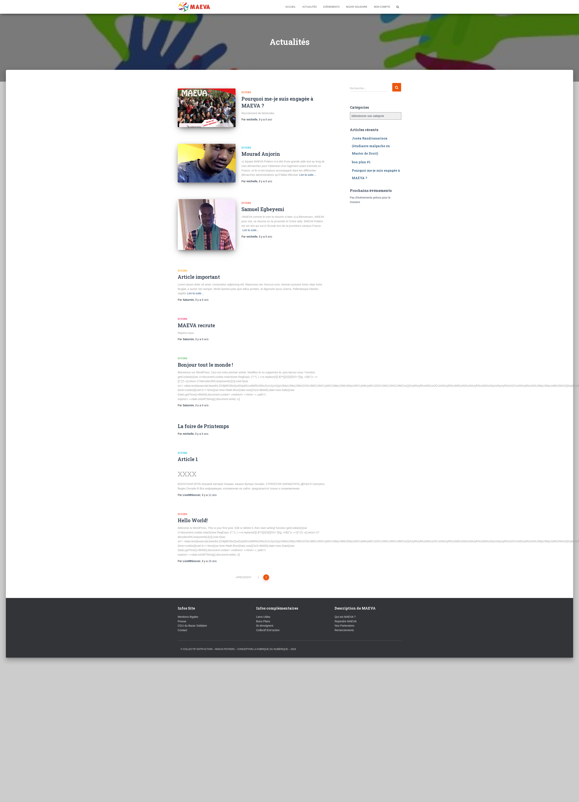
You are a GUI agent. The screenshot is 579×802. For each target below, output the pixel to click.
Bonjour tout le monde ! (205, 355)
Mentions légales (188, 607)
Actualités (309, 6)
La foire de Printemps (203, 416)
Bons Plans (263, 611)
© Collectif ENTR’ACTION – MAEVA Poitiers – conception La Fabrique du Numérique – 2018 (238, 639)
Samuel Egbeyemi (262, 203)
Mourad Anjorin (260, 150)
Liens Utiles (263, 607)
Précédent (244, 567)
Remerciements (344, 620)
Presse (182, 611)
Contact (182, 620)
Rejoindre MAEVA (346, 611)
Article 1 (188, 449)
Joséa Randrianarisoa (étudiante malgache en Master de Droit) (371, 145)
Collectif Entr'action (267, 620)
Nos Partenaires (344, 616)
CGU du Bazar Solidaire (192, 616)
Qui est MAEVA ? (345, 607)
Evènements (331, 6)
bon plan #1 (361, 162)
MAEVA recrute (196, 315)
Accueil (290, 6)
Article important (199, 267)
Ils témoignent (264, 616)
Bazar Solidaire (356, 6)
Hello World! (193, 510)
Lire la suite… (307, 171)
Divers (246, 92)
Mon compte (382, 6)
